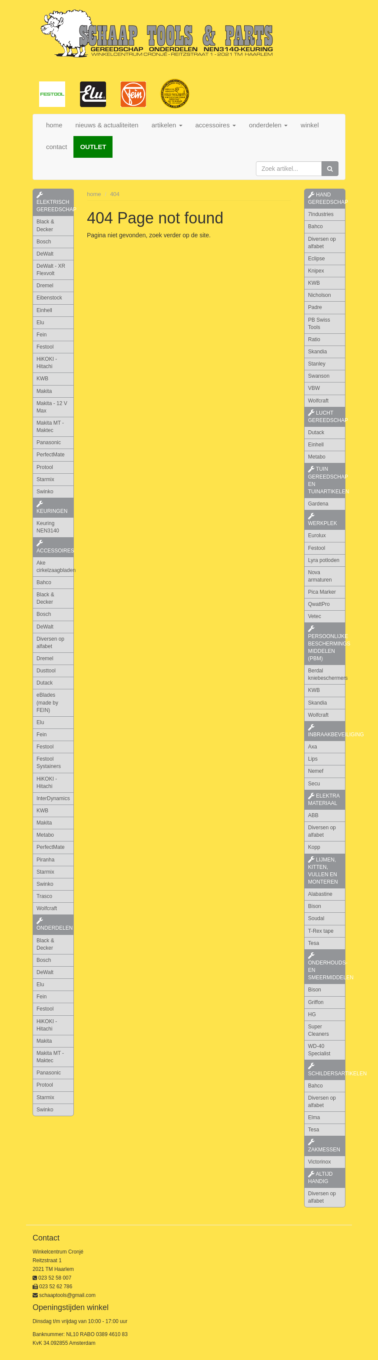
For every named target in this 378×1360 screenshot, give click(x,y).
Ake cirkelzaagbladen (55, 566)
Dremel (44, 286)
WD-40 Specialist (319, 1050)
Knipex (316, 271)
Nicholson (319, 295)
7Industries (321, 214)
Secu (314, 784)
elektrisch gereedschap (55, 202)
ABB (313, 815)
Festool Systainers (48, 762)
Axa (312, 747)
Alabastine (320, 894)
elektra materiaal (324, 799)
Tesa (313, 943)
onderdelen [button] (268, 125)
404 (114, 194)
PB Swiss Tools (319, 323)
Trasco (44, 896)
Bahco (43, 582)
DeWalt (44, 254)
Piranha (45, 860)
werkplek (322, 519)
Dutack (44, 683)
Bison (314, 906)
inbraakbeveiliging (326, 731)
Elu (40, 322)
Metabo (45, 835)
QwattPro (319, 604)
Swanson (318, 376)
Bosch (43, 242)
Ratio (314, 339)
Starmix (45, 479)
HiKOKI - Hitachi (46, 362)
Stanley (316, 364)
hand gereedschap (326, 198)
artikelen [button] (167, 125)
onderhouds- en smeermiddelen (326, 967)
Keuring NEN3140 (47, 527)
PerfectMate (50, 455)
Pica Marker (322, 592)
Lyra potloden (323, 560)
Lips (313, 759)
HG (312, 1014)
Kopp (314, 847)
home (54, 125)
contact (56, 146)
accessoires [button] (216, 125)
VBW (314, 388)
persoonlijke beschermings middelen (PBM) (326, 644)
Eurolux (317, 535)
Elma (314, 1117)
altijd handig (320, 1177)
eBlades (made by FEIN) (47, 702)
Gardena (318, 504)
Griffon (316, 1002)
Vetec (314, 616)
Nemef (315, 771)
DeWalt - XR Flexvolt (50, 269)
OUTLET (93, 146)
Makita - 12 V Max (51, 407)
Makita (44, 391)
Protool (44, 467)
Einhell (44, 310)
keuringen (51, 507)
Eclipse (316, 259)
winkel (310, 125)
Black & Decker (45, 225)
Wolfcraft (46, 908)
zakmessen (324, 1145)
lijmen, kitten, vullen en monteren (323, 871)
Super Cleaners (318, 1030)
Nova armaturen (320, 576)
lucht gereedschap (326, 416)
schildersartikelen (326, 1069)
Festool (44, 347)
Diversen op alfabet (50, 642)
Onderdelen (54, 924)
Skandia (317, 352)
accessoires (55, 546)
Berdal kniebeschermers (326, 674)
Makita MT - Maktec (50, 426)
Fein (41, 335)
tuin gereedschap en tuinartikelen (326, 480)
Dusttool (46, 671)
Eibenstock (49, 298)
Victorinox (319, 1162)
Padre (315, 307)
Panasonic (48, 442)
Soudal (316, 918)
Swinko (44, 492)
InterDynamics (53, 798)
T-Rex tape (321, 931)
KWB (42, 379)
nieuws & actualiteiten (107, 125)
